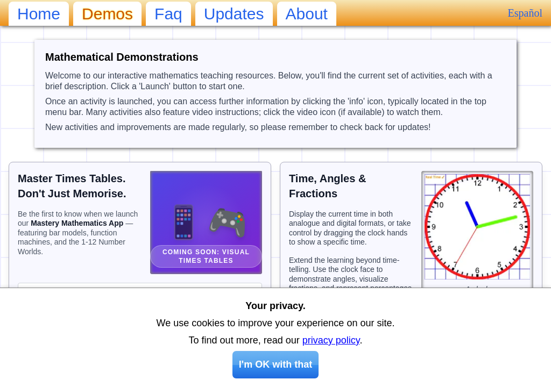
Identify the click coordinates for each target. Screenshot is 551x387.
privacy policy (331, 340)
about (307, 14)
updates (234, 14)
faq (168, 14)
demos (107, 14)
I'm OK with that (275, 364)
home (38, 14)
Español (525, 13)
